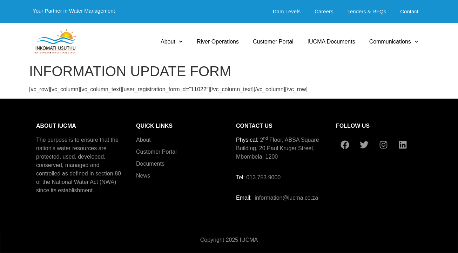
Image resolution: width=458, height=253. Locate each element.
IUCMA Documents (331, 42)
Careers (324, 11)
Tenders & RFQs (366, 11)
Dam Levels (287, 11)
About (172, 41)
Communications (393, 41)
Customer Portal (273, 42)
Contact (409, 11)
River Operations (218, 42)
